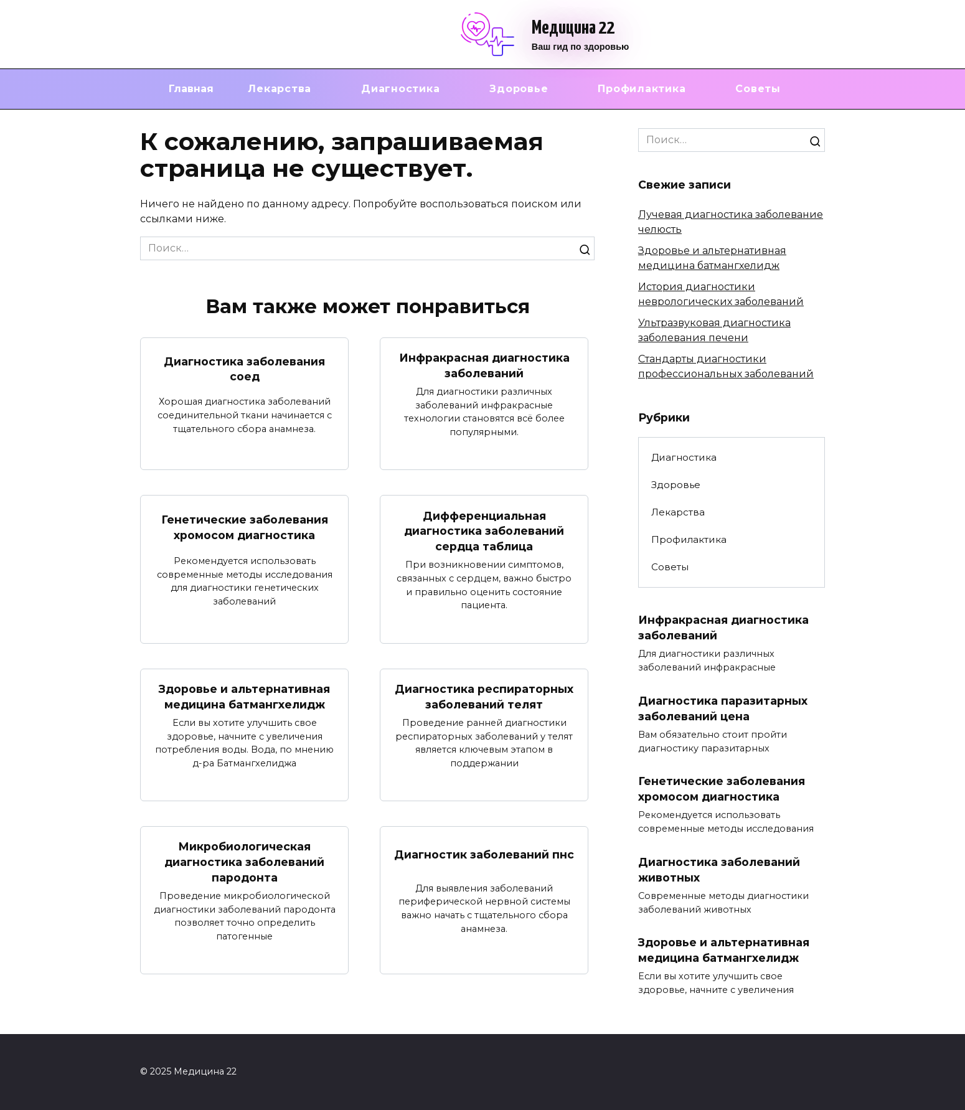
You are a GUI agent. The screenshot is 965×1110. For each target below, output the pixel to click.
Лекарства (279, 89)
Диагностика (400, 89)
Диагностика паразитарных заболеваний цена (722, 708)
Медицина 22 (573, 28)
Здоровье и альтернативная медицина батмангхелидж (244, 696)
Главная (191, 89)
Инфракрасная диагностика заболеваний (484, 365)
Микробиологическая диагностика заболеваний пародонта (244, 861)
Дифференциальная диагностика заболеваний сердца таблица (484, 530)
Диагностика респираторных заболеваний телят (484, 696)
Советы (758, 89)
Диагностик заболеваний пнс (484, 853)
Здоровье (518, 89)
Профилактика (641, 89)
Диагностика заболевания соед (244, 368)
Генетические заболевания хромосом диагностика (244, 527)
